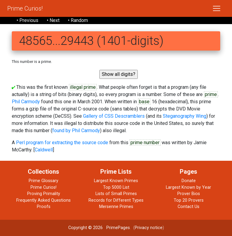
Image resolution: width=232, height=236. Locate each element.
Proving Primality (43, 193)
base (144, 101)
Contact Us (188, 206)
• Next (53, 20)
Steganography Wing (184, 116)
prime (211, 94)
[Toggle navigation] (216, 8)
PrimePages (118, 227)
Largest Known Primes (116, 180)
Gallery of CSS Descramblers (114, 116)
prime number (145, 142)
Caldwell (44, 150)
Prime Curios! (25, 8)
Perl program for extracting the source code (62, 142)
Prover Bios (188, 193)
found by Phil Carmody (76, 130)
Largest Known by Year (188, 187)
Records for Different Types (116, 200)
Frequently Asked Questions (43, 200)
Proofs (43, 206)
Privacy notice (149, 227)
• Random (78, 20)
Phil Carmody (26, 101)
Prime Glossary (43, 180)
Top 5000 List (116, 187)
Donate (189, 180)
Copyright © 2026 (85, 227)
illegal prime (83, 87)
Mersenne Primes (116, 206)
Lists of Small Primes (116, 193)
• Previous (27, 20)
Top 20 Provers (189, 200)
